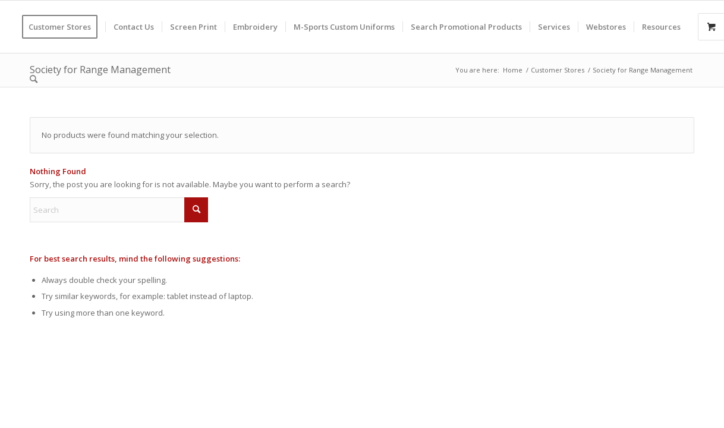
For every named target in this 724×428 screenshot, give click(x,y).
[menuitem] (63, 27)
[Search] (33, 79)
